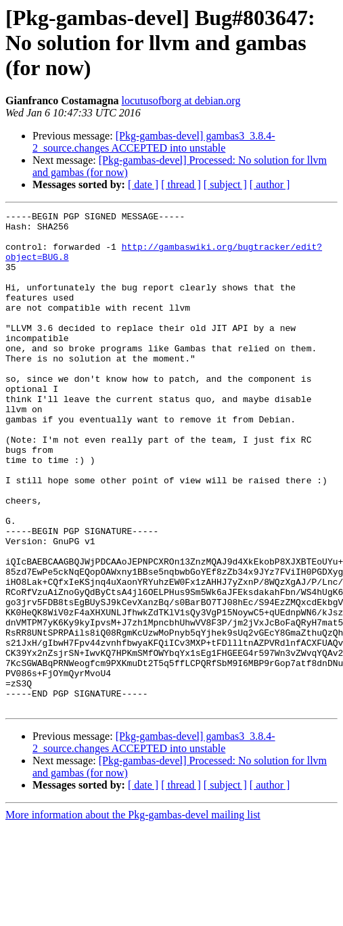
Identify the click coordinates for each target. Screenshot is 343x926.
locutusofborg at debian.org (181, 100)
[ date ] (143, 184)
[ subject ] (225, 184)
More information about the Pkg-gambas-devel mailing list (132, 914)
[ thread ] (181, 184)
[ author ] (270, 184)
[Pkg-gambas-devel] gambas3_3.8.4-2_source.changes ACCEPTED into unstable (153, 142)
